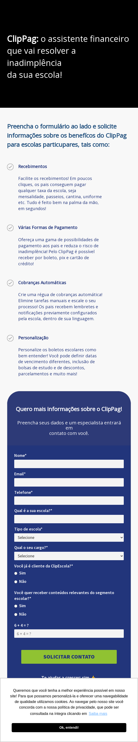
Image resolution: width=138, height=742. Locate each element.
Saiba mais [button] (98, 714)
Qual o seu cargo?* (31, 547)
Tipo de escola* (28, 529)
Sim (20, 573)
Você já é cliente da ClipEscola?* (43, 566)
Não (20, 581)
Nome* (20, 455)
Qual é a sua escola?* (33, 510)
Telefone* (23, 492)
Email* (20, 474)
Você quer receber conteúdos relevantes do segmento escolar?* (64, 595)
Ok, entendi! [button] (69, 727)
